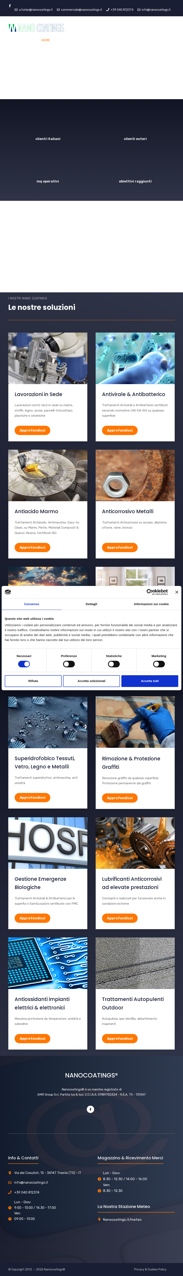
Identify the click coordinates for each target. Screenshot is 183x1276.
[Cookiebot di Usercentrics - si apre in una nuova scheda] (150, 592)
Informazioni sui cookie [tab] (151, 604)
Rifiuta (33, 681)
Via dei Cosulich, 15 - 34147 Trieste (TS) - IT (47, 1173)
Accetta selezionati (91, 681)
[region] (91, 49)
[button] (6, 246)
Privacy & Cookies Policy (150, 1269)
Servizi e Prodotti (74, 40)
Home (45, 40)
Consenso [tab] (31, 604)
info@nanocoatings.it (31, 1182)
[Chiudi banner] (176, 591)
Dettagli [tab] (91, 604)
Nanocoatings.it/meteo (122, 1219)
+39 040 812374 (26, 1192)
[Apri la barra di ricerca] (169, 40)
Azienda (105, 40)
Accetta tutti (150, 681)
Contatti (151, 40)
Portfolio (128, 40)
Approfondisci (32, 430)
